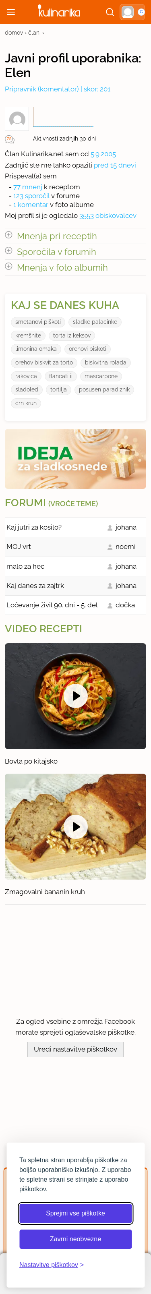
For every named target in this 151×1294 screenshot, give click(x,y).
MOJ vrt (18, 546)
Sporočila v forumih (56, 251)
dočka (125, 605)
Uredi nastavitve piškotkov (75, 1049)
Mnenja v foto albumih (62, 267)
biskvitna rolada (105, 362)
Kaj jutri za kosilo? (34, 527)
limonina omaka (36, 349)
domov (14, 32)
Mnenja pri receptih (57, 236)
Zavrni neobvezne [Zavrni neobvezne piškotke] (75, 1239)
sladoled (26, 389)
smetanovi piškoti (38, 322)
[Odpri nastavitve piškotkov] (51, 1265)
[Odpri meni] (11, 12)
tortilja (58, 389)
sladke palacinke (95, 322)
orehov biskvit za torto (44, 362)
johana (126, 527)
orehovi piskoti (87, 349)
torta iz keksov (72, 335)
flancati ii (60, 376)
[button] (132, 12)
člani (34, 32)
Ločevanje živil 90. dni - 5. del (52, 605)
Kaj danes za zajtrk (35, 586)
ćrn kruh (26, 403)
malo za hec (25, 566)
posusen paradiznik (104, 389)
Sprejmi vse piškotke (75, 1213)
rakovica (26, 376)
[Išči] (110, 12)
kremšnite (28, 335)
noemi (126, 546)
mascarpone (101, 376)
